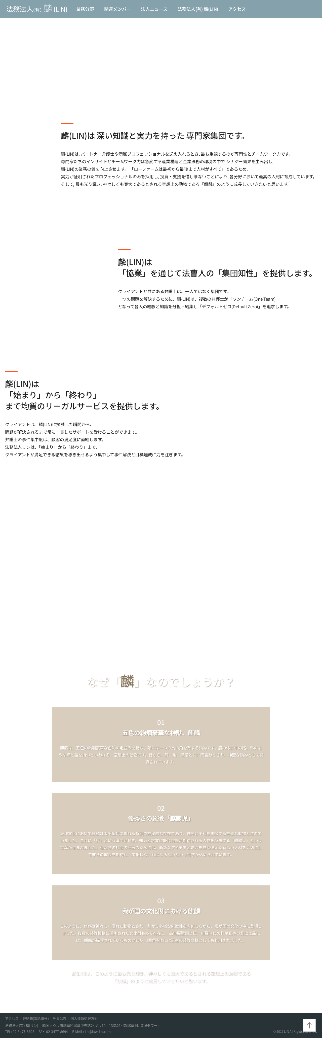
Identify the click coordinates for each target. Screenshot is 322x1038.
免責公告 (59, 1018)
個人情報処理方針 (84, 1018)
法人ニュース (154, 9)
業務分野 (85, 9)
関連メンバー (117, 9)
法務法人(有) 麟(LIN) (198, 9)
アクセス (237, 9)
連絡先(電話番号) (36, 1018)
